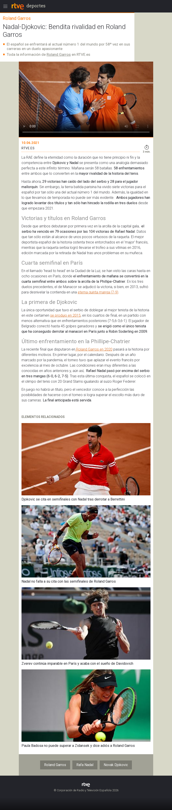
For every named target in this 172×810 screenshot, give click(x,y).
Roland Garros (59, 54)
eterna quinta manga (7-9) (98, 292)
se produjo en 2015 (65, 315)
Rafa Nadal (84, 765)
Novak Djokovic (116, 765)
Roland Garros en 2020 (93, 349)
